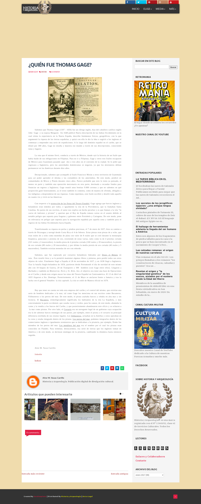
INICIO (135, 9)
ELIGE (147, 9)
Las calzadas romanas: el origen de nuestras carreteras (154, 251)
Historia (44, 72)
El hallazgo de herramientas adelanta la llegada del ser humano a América (156, 229)
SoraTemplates (40, 496)
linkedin (39, 354)
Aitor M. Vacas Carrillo (53, 378)
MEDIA (160, 9)
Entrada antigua (119, 474)
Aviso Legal (88, 496)
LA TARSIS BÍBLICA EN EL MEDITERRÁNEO (151, 180)
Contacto (141, 460)
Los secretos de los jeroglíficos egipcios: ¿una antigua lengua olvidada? (154, 205)
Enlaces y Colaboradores (150, 456)
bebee (38, 361)
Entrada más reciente (33, 474)
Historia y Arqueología (71, 496)
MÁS (172, 9)
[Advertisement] (100, 38)
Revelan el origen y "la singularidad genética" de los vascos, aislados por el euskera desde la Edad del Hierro (154, 275)
